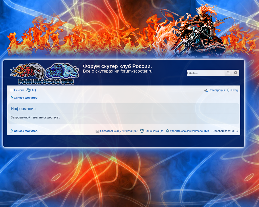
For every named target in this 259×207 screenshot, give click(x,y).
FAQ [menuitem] (33, 90)
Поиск (228, 73)
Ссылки (19, 90)
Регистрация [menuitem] (217, 90)
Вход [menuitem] (234, 90)
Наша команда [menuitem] (153, 130)
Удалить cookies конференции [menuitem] (189, 130)
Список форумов (25, 130)
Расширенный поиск (235, 73)
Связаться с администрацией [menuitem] (119, 130)
